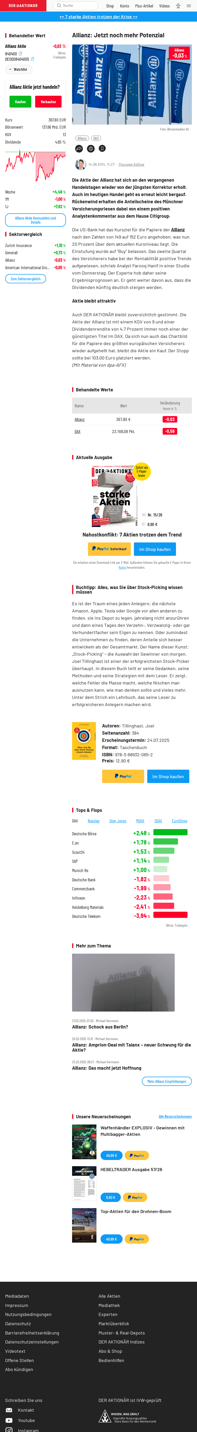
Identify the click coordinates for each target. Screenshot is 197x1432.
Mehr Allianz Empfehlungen (166, 1081)
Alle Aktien (109, 1296)
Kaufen (20, 101)
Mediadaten (17, 1296)
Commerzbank (83, 888)
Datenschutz (18, 1323)
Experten (107, 1314)
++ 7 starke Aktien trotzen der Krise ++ (98, 16)
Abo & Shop (110, 1351)
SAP (75, 861)
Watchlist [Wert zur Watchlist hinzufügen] (20, 69)
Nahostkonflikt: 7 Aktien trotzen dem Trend (132, 534)
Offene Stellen (19, 1360)
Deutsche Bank (83, 879)
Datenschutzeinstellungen (32, 1342)
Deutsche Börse (84, 833)
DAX (96, 138)
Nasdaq (94, 820)
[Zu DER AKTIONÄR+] (144, 5)
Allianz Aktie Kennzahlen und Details (35, 219)
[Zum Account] (124, 5)
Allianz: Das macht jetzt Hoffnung (106, 1068)
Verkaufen (48, 101)
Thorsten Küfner (131, 164)
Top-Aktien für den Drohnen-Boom (136, 1211)
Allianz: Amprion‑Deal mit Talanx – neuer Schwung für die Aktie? (131, 1047)
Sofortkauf (109, 548)
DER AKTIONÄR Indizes (121, 1342)
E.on (75, 843)
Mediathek (109, 1305)
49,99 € (111, 1155)
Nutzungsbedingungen (28, 1314)
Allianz (82, 138)
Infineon (78, 898)
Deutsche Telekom (86, 916)
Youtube (20, 1420)
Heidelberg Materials (88, 907)
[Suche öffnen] (59, 5)
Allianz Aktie (15, 46)
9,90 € (110, 1197)
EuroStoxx (180, 820)
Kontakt (19, 1410)
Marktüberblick (113, 1323)
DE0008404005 (19, 58)
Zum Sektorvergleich (26, 278)
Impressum (16, 1305)
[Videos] (164, 5)
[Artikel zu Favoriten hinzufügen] (102, 148)
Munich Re (80, 870)
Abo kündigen (19, 1369)
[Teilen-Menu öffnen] (79, 149)
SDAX (158, 820)
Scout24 (78, 852)
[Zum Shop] (110, 5)
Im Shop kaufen (155, 549)
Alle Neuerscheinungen (175, 1116)
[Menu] (190, 5)
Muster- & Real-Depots (121, 1333)
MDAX (140, 820)
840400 (13, 53)
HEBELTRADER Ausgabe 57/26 (131, 1169)
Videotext (15, 1351)
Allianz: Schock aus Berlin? (100, 1027)
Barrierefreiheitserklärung (32, 1333)
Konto (122, 567)
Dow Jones (118, 820)
